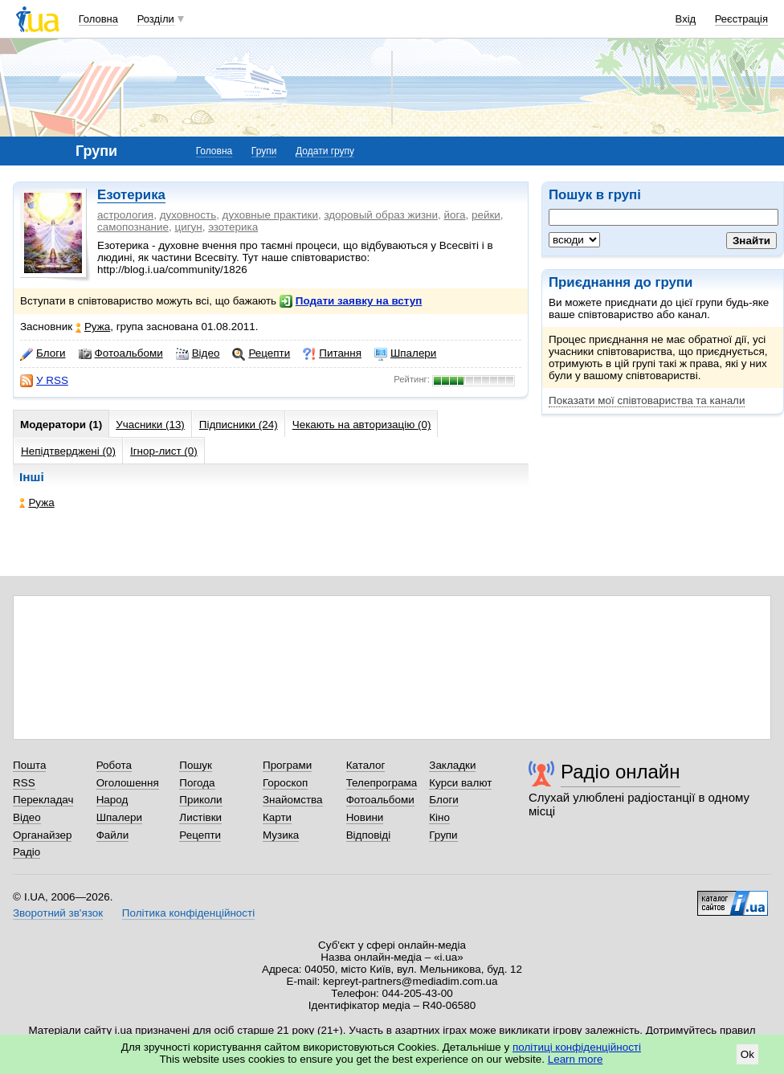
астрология (125, 215)
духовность (188, 215)
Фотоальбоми (121, 353)
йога (454, 215)
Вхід (686, 19)
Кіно (439, 817)
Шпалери (405, 353)
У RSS (44, 380)
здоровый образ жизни (381, 215)
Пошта (29, 765)
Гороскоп (285, 783)
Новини (365, 817)
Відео (198, 353)
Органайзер (42, 835)
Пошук (195, 765)
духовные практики (270, 215)
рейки (486, 215)
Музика (281, 835)
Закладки (452, 765)
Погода (196, 783)
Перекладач (43, 800)
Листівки (200, 817)
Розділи (155, 19)
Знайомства (293, 800)
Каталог (366, 765)
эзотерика (233, 227)
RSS (24, 783)
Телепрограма (382, 783)
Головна (98, 19)
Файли (112, 835)
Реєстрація (741, 19)
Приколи (200, 800)
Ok (747, 1054)
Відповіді (368, 835)
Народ (112, 800)
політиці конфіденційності (576, 1047)
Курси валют (460, 783)
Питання (332, 353)
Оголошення (127, 783)
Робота (114, 765)
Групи (264, 151)
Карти (277, 817)
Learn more (575, 1059)
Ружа (93, 327)
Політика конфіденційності (188, 913)
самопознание (133, 227)
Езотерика (131, 194)
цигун (188, 227)
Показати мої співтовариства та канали (647, 400)
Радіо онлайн (620, 771)
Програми (287, 765)
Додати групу (325, 151)
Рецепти (261, 353)
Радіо (26, 852)
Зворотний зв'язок (58, 913)
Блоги (43, 353)
